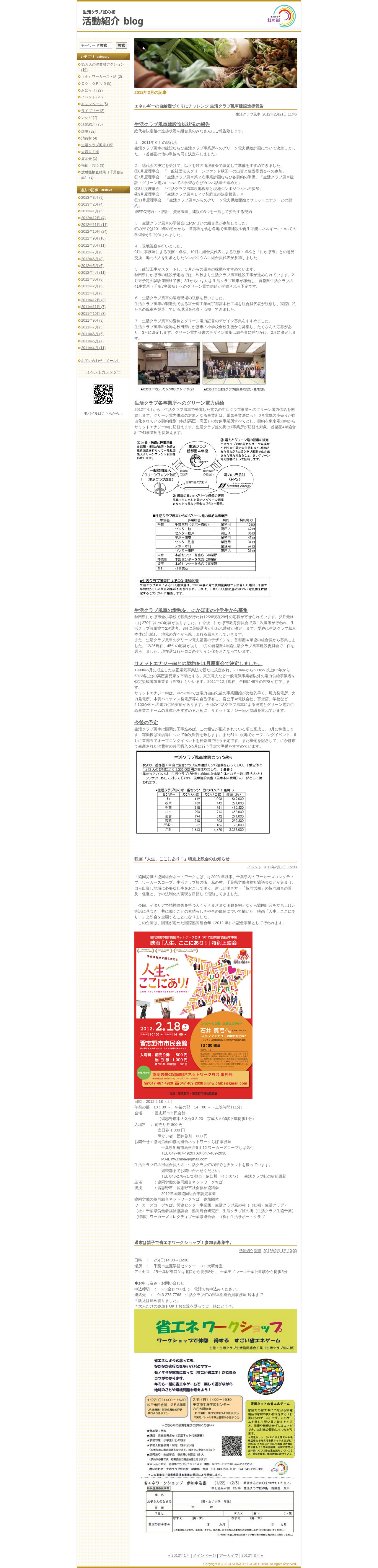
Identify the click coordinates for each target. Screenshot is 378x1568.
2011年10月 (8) (93, 314)
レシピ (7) (89, 117)
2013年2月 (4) (92, 204)
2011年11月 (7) (93, 307)
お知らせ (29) (92, 90)
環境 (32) (88, 131)
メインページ (204, 1555)
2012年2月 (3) (92, 286)
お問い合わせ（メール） (100, 361)
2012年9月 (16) (93, 238)
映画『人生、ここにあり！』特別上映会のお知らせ (181, 859)
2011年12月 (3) (93, 300)
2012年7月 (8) (92, 252)
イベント (254, 867)
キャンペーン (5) (94, 104)
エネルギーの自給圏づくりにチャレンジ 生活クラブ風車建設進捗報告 (199, 106)
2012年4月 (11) (93, 273)
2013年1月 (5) (92, 211)
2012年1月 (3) (92, 293)
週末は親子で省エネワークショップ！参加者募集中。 (184, 1242)
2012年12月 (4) (93, 218)
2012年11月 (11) (94, 225)
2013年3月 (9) (92, 198)
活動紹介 (246, 1251)
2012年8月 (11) (93, 245)
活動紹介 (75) (92, 124)
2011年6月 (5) (92, 334)
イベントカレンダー (103, 372)
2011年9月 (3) (92, 320)
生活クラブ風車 (248, 114)
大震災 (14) (90, 152)
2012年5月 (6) (92, 266)
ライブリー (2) (92, 111)
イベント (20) (92, 97)
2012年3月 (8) (92, 279)
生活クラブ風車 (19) (97, 145)
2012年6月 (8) (92, 259)
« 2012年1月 (179, 1555)
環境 (257, 1251)
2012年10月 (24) (94, 231)
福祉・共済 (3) (92, 165)
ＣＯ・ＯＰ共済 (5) (96, 84)
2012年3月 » (252, 1555)
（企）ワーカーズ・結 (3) (101, 76)
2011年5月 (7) (92, 341)
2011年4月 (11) (93, 348)
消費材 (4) (89, 138)
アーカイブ (228, 1555)
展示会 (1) (89, 159)
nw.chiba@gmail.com (189, 1159)
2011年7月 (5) (92, 327)
